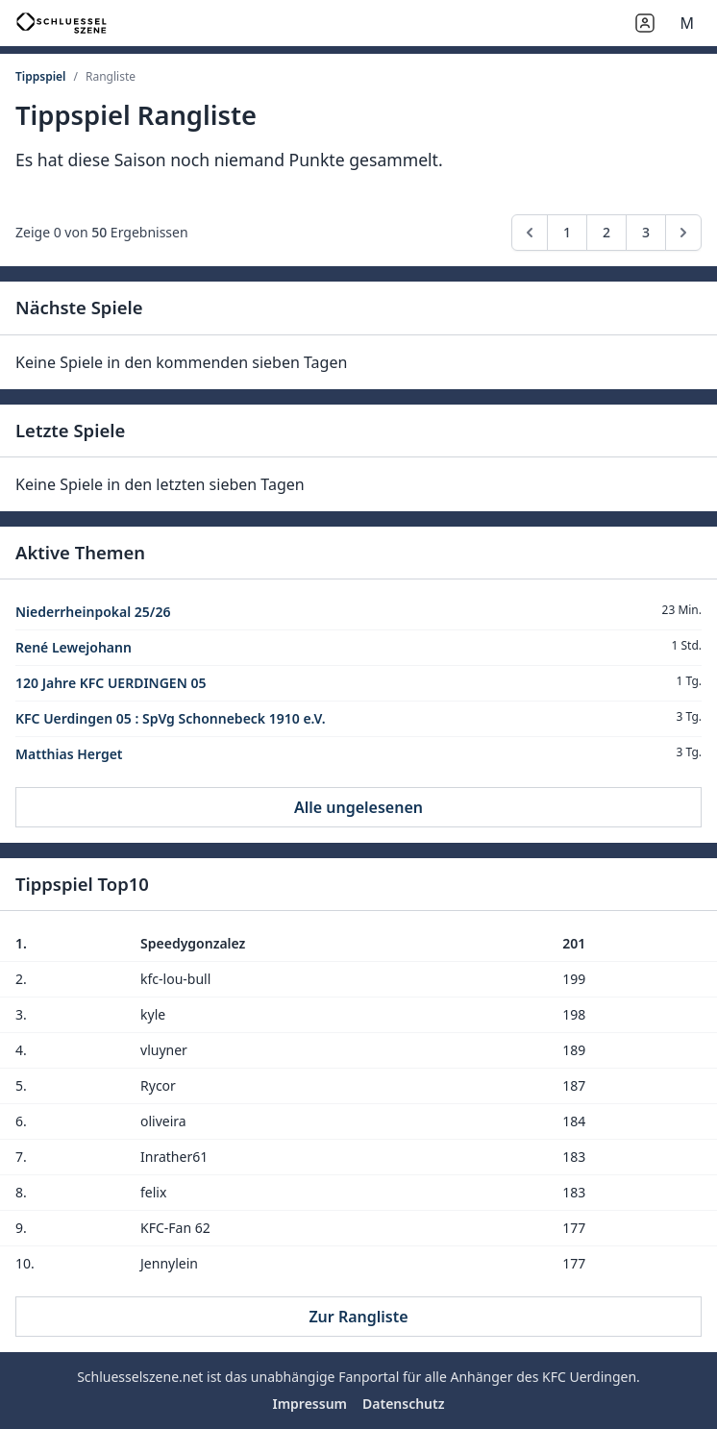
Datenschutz (403, 1403)
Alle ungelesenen (358, 807)
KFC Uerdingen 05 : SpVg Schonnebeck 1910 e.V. (170, 718)
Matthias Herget (69, 754)
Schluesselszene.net (140, 1376)
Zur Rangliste (358, 1316)
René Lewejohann (73, 647)
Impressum (309, 1403)
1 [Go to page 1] (567, 232)
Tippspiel (40, 76)
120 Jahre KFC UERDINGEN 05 (110, 683)
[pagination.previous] (529, 232)
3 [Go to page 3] (646, 232)
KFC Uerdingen (589, 1376)
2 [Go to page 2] (606, 232)
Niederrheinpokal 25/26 (92, 612)
